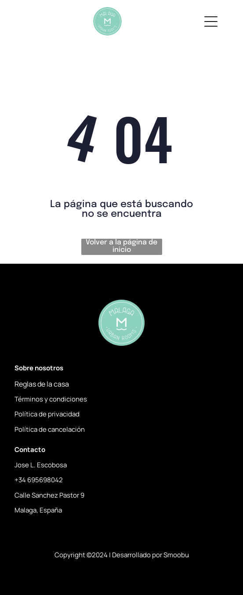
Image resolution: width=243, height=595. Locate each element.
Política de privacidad (47, 414)
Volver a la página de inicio (121, 246)
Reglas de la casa (42, 384)
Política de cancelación (50, 429)
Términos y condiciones (51, 399)
